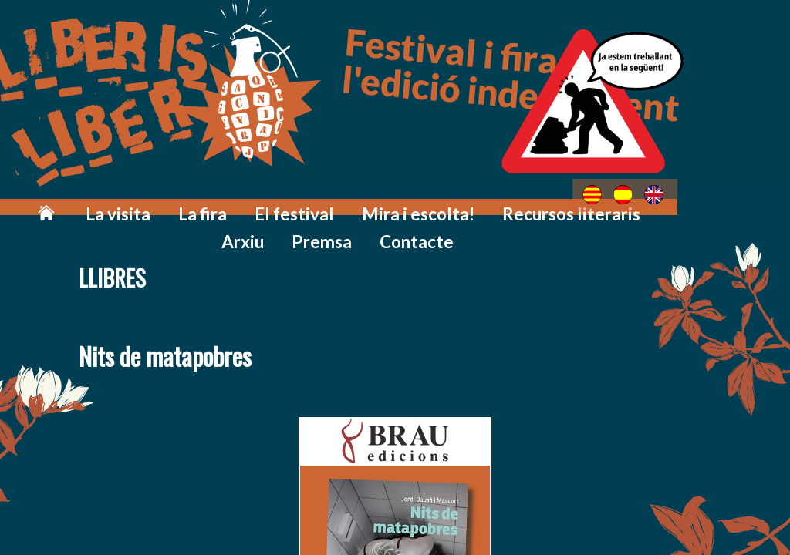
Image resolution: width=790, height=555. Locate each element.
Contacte (725, 202)
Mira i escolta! (357, 202)
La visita (110, 202)
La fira (181, 202)
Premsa (645, 202)
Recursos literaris (481, 202)
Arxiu (578, 202)
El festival (257, 202)
